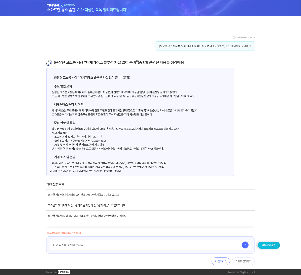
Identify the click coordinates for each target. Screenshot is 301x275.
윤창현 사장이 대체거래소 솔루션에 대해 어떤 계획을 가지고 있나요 (83, 195)
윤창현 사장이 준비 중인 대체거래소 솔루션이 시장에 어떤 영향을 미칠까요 (87, 216)
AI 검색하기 (221, 261)
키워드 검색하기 (243, 261)
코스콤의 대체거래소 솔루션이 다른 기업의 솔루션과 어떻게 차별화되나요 (86, 205)
